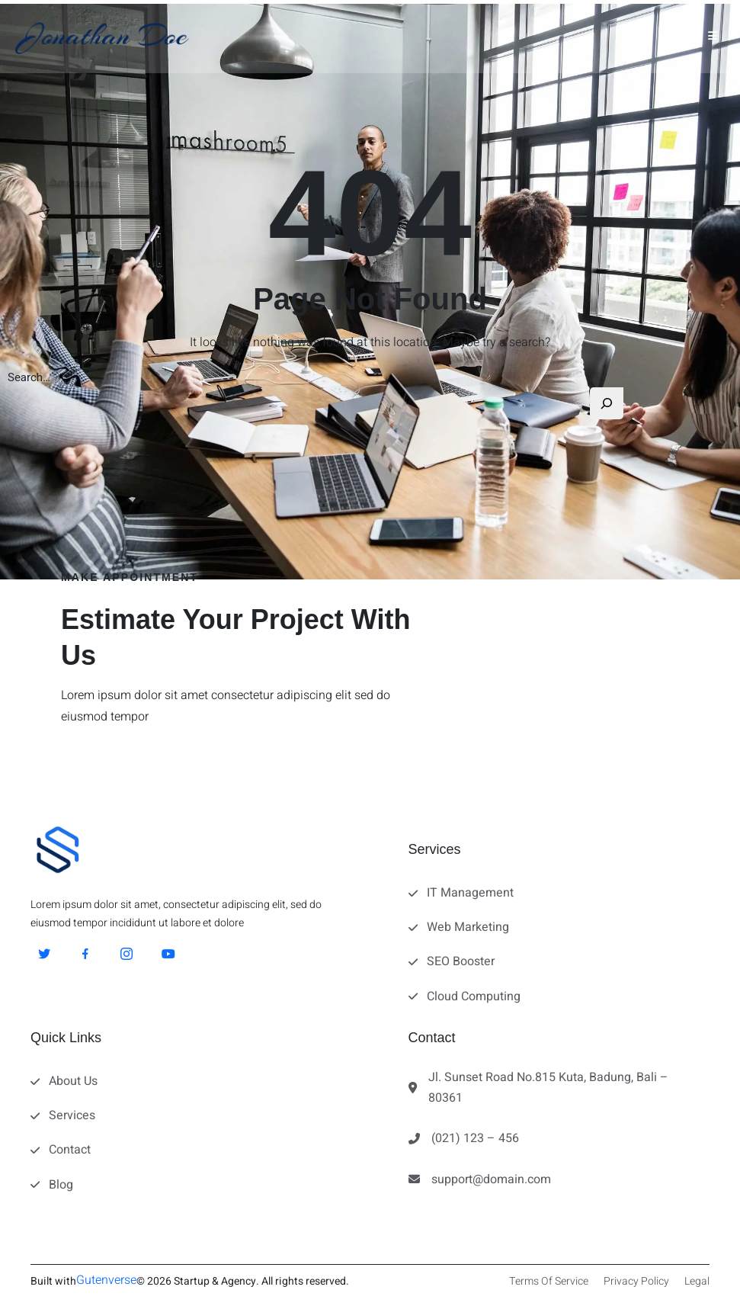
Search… (29, 377)
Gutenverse (106, 1280)
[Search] (606, 403)
